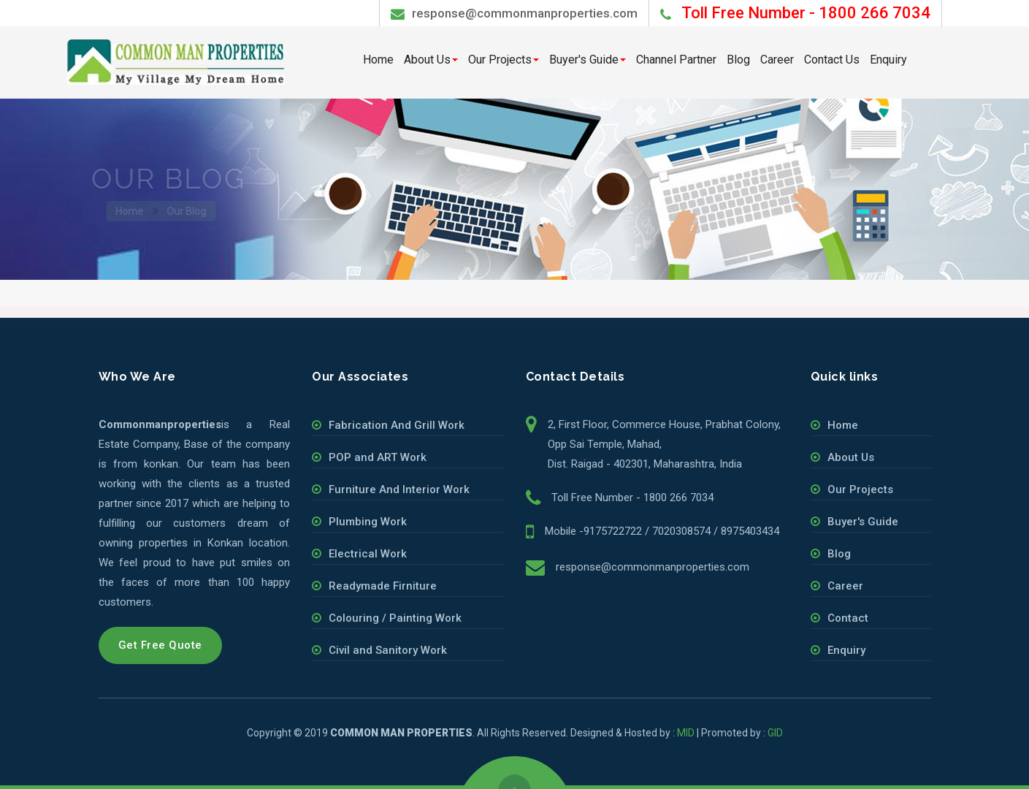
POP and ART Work (377, 457)
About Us (431, 59)
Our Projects (503, 59)
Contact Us (832, 59)
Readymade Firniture (383, 585)
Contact (847, 618)
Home (378, 59)
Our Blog (192, 211)
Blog (738, 59)
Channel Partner (676, 59)
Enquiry (888, 59)
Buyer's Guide (587, 59)
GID (775, 733)
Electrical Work (368, 553)
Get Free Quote (160, 645)
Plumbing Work (368, 521)
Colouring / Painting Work (395, 618)
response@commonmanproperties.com (514, 13)
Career (777, 59)
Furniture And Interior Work (399, 489)
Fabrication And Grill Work (396, 425)
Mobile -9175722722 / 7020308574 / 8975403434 (662, 531)
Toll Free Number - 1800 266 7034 (632, 497)
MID (686, 733)
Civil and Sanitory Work (388, 650)
